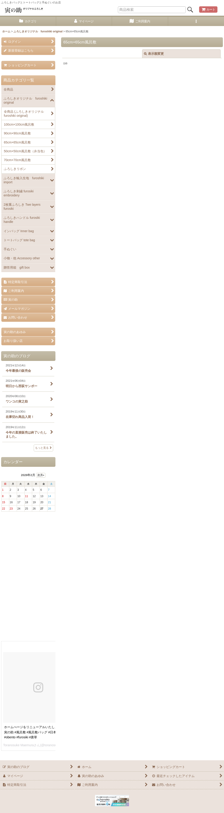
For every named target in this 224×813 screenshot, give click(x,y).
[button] (196, 21)
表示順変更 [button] (154, 53)
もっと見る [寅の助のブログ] (43, 447)
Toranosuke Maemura (18, 745)
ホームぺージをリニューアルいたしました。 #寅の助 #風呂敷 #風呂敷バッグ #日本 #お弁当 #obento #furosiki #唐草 (37, 732)
